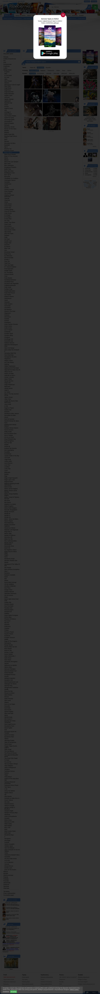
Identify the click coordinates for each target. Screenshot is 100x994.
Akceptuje (13, 991)
